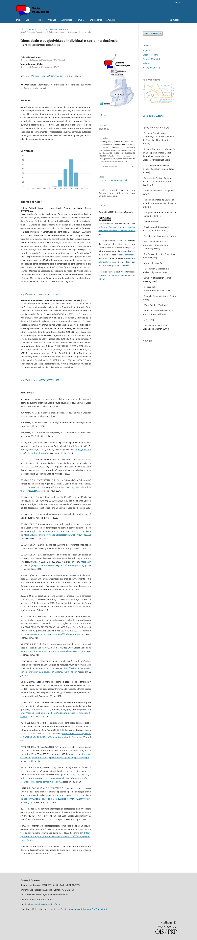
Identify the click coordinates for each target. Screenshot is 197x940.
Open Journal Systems (153, 115)
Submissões (66, 19)
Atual (40, 19)
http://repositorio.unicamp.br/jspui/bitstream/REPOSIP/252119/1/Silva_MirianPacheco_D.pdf (55, 836)
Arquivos (52, 19)
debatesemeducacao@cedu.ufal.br (43, 904)
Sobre (29, 19)
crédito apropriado (126, 254)
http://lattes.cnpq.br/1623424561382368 (39, 294)
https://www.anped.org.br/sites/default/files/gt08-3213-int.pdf (54, 634)
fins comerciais (123, 265)
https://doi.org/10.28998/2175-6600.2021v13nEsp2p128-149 (54, 76)
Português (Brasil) (151, 67)
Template (81, 19)
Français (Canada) (151, 59)
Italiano (146, 63)
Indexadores (96, 19)
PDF (104, 115)
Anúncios (111, 19)
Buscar (174, 19)
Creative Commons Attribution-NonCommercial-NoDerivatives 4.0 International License (117, 230)
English (146, 50)
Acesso (178, 2)
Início (18, 19)
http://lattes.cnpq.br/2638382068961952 (39, 380)
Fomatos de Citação (109, 166)
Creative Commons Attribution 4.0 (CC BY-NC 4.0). (85, 909)
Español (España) (151, 54)
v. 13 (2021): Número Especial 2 (53, 29)
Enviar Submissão (153, 33)
